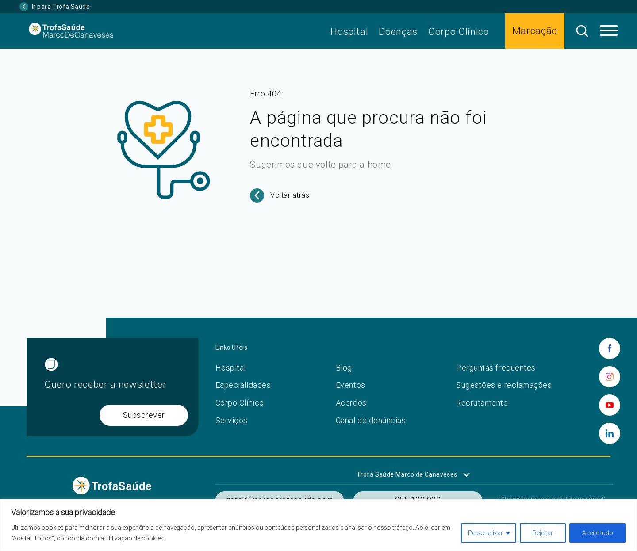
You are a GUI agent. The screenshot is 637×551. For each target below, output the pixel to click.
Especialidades (243, 385)
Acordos (351, 403)
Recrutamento (482, 403)
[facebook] (609, 348)
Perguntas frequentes (496, 368)
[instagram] (609, 376)
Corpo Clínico (458, 32)
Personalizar (485, 533)
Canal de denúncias (371, 420)
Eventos (350, 385)
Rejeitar (543, 533)
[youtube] (609, 405)
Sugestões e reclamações (504, 385)
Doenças (398, 32)
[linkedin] (609, 433)
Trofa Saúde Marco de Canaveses (407, 474)
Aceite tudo (597, 533)
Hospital (349, 32)
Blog (344, 368)
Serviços (231, 420)
